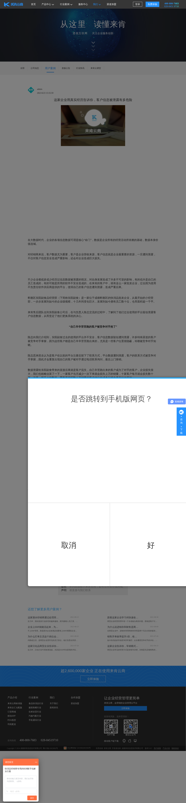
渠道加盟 (111, 4)
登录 (136, 4)
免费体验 (151, 4)
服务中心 (83, 4)
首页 (33, 4)
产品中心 (48, 4)
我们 (97, 4)
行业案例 (66, 4)
